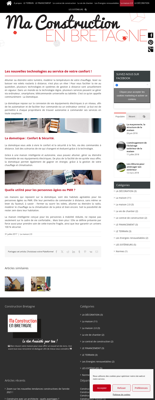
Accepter (102, 388)
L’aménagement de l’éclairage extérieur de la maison (137, 147)
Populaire (120, 116)
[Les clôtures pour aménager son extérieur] (121, 164)
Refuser (121, 388)
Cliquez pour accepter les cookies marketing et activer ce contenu (132, 95)
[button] (85, 9)
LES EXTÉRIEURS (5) (126, 244)
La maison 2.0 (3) (125, 204)
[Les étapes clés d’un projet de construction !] (14, 278)
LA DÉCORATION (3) (126, 191)
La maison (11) (123, 197)
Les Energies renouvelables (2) (132, 237)
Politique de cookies (121, 394)
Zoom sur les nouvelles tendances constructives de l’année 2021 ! (38, 390)
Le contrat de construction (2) (131, 217)
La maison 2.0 (26, 234)
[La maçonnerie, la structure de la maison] (121, 124)
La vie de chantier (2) (127, 211)
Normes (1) (121, 251)
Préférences (141, 388)
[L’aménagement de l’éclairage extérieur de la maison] (121, 142)
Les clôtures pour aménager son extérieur (135, 166)
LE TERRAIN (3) (123, 231)
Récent (132, 116)
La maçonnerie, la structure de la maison (136, 127)
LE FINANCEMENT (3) (127, 224)
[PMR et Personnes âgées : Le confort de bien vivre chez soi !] (40, 278)
